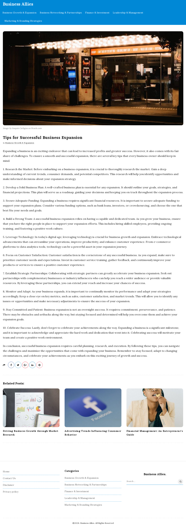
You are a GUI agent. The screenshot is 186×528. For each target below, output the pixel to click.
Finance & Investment (97, 12)
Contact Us (9, 478)
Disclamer (8, 484)
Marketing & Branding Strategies (23, 20)
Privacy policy (10, 491)
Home (6, 471)
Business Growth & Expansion (19, 12)
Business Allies (18, 4)
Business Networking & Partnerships (61, 12)
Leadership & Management (128, 12)
